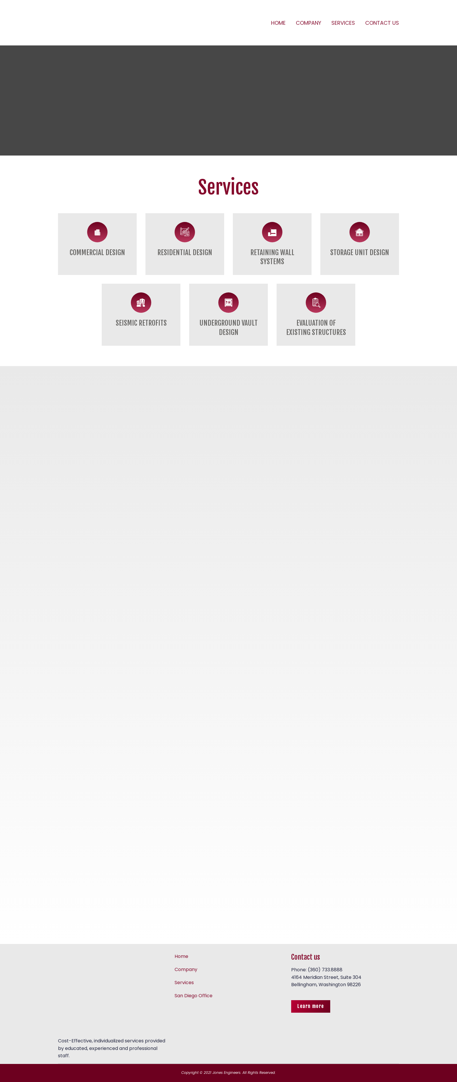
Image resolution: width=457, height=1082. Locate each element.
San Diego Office (193, 995)
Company (186, 969)
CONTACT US (382, 23)
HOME (278, 23)
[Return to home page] (102, 23)
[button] (310, 1006)
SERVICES (343, 23)
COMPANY (308, 23)
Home (181, 956)
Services (184, 982)
